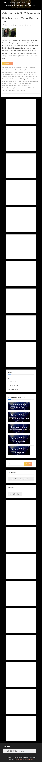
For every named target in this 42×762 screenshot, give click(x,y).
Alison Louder (9, 67)
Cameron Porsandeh (29, 67)
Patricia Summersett (23, 81)
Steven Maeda (18, 88)
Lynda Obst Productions (9, 79)
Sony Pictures (6, 85)
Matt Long (5, 81)
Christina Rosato (19, 70)
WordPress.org (13, 389)
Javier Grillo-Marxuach (9, 74)
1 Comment (27, 25)
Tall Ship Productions (8, 90)
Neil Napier (12, 81)
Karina (19, 25)
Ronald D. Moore (7, 83)
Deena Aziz (28, 70)
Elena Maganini (6, 72)
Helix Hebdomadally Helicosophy (17, 3)
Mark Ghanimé (29, 79)
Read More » (8, 63)
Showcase (28, 83)
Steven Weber (28, 88)
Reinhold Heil (34, 81)
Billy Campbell (17, 67)
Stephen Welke (26, 85)
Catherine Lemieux (8, 70)
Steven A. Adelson (7, 88)
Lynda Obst (33, 76)
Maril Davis (21, 79)
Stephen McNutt (16, 85)
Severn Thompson (18, 83)
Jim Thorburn (32, 74)
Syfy (34, 88)
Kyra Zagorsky (25, 76)
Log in (10, 378)
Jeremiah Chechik (22, 74)
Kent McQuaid (16, 76)
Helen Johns (16, 72)
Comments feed (13, 385)
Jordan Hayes (6, 76)
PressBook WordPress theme (24, 759)
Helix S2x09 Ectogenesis (27, 72)
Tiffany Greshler (20, 90)
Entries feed (12, 382)
